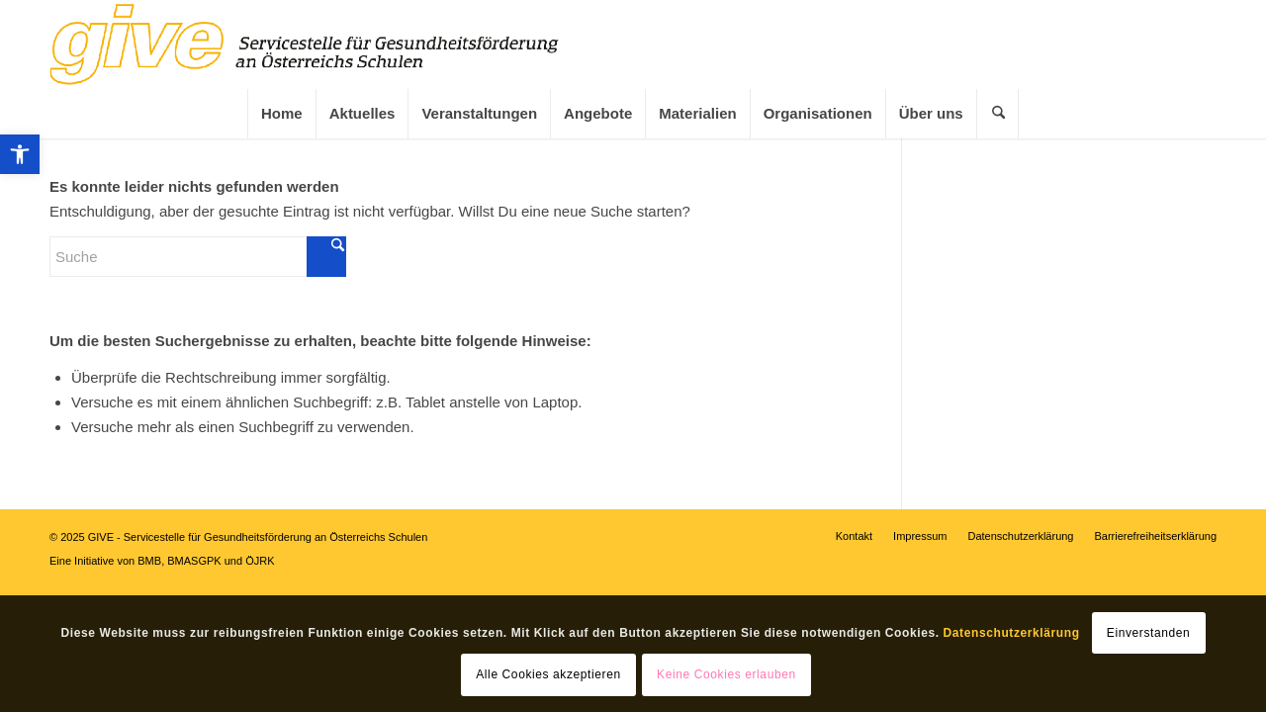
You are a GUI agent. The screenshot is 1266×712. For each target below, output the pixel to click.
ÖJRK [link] (259, 561)
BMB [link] (149, 561)
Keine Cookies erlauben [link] (726, 674)
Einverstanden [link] (1149, 633)
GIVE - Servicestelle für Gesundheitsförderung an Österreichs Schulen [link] (258, 537)
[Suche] (197, 256)
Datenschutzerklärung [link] (1012, 633)
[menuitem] (281, 113)
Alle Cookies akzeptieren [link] (548, 674)
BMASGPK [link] (194, 561)
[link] (20, 154)
